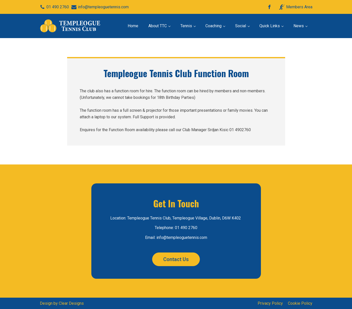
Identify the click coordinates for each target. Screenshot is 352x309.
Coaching (213, 25)
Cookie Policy (300, 303)
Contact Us (176, 259)
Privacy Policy (270, 303)
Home (133, 25)
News (298, 25)
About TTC (157, 25)
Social (240, 25)
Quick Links (269, 25)
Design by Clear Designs (62, 303)
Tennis (186, 25)
